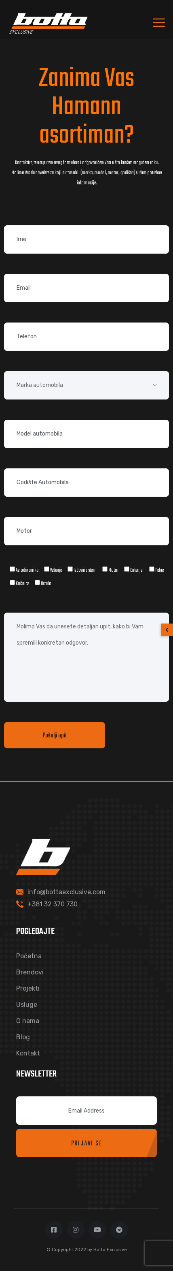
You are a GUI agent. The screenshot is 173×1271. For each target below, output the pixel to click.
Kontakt (28, 1053)
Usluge (26, 1004)
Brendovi (30, 972)
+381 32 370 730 (52, 904)
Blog (23, 1037)
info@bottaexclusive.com (66, 892)
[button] (167, 630)
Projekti (28, 988)
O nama (27, 1021)
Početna (29, 956)
